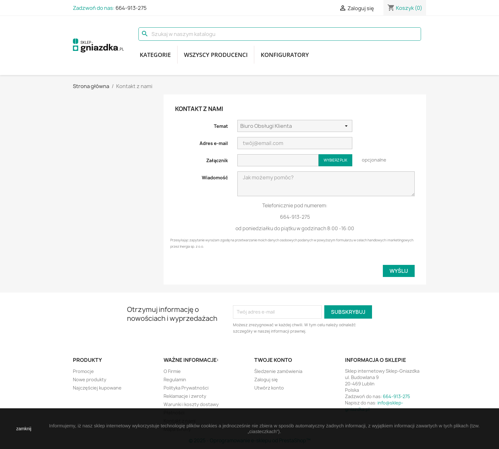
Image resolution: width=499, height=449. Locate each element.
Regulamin (175, 379)
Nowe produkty (89, 379)
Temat (221, 126)
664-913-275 (131, 7)
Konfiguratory (285, 55)
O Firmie (172, 371)
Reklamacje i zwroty (185, 396)
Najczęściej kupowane (97, 388)
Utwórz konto (269, 388)
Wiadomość (215, 178)
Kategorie (155, 55)
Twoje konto (273, 359)
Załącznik (217, 160)
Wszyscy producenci (216, 55)
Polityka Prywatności (186, 388)
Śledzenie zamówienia (278, 371)
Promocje (83, 371)
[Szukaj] (279, 34)
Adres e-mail (214, 143)
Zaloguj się (266, 379)
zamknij (23, 428)
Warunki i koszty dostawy (191, 404)
